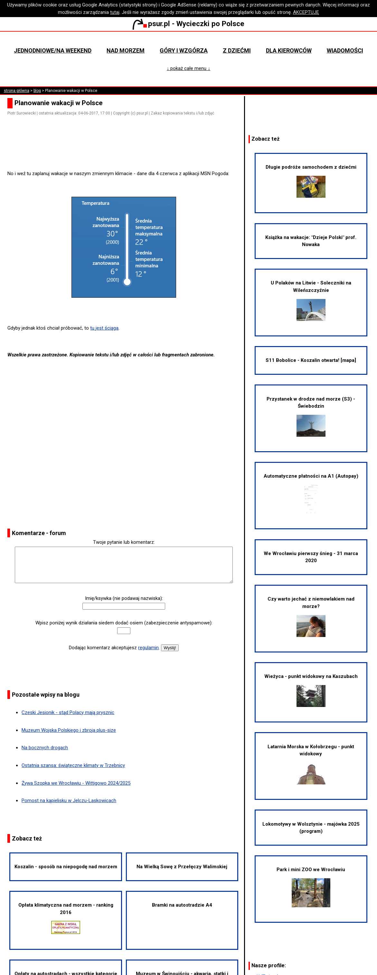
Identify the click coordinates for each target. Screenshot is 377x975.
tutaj (114, 12)
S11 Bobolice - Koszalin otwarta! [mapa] (311, 360)
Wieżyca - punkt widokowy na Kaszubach (311, 690)
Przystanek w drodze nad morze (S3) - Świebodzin (311, 416)
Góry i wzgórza (184, 50)
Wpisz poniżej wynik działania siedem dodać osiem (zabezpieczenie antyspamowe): (123, 623)
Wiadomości (345, 50)
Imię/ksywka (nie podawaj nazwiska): (124, 598)
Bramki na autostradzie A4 (182, 905)
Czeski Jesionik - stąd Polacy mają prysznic (68, 712)
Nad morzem (126, 50)
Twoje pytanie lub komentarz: (124, 542)
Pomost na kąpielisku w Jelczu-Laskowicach (69, 800)
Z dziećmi (237, 50)
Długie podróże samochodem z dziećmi (311, 181)
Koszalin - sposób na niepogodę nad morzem (65, 867)
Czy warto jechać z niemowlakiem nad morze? (311, 616)
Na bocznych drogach (45, 748)
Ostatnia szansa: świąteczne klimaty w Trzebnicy (73, 765)
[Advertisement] (126, 151)
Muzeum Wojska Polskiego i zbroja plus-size (69, 730)
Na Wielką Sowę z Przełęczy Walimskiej (182, 867)
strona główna (16, 90)
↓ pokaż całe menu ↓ (188, 68)
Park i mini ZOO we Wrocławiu (311, 887)
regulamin (148, 648)
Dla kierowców (289, 50)
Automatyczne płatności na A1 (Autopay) (311, 493)
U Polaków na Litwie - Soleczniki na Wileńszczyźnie (311, 300)
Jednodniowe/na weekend (52, 50)
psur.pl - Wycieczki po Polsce (188, 23)
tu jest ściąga (104, 328)
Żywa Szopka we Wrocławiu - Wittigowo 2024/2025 (76, 783)
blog (37, 90)
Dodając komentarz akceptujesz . (114, 648)
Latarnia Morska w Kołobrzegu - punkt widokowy (311, 764)
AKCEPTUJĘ (306, 12)
